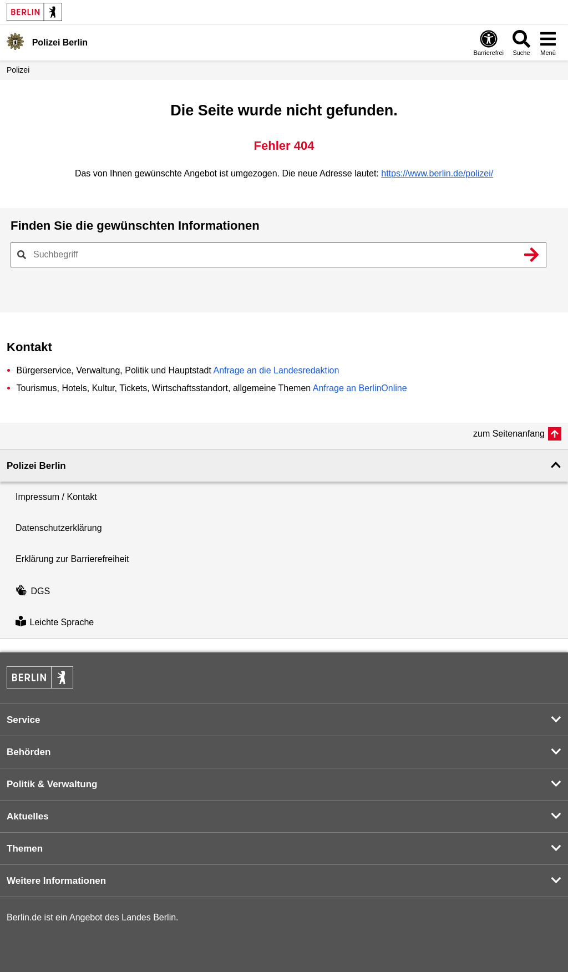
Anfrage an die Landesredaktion (276, 370)
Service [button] (23, 720)
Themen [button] (25, 848)
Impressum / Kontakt (56, 497)
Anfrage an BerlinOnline (360, 388)
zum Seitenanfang (509, 433)
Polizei (18, 69)
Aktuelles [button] (28, 816)
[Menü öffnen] (548, 42)
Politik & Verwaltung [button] (52, 784)
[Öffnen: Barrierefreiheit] (488, 42)
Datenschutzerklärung (59, 528)
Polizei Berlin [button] (36, 465)
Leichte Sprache (55, 622)
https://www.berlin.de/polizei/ (437, 173)
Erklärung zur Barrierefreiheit (72, 559)
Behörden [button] (28, 752)
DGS (33, 591)
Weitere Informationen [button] (56, 880)
